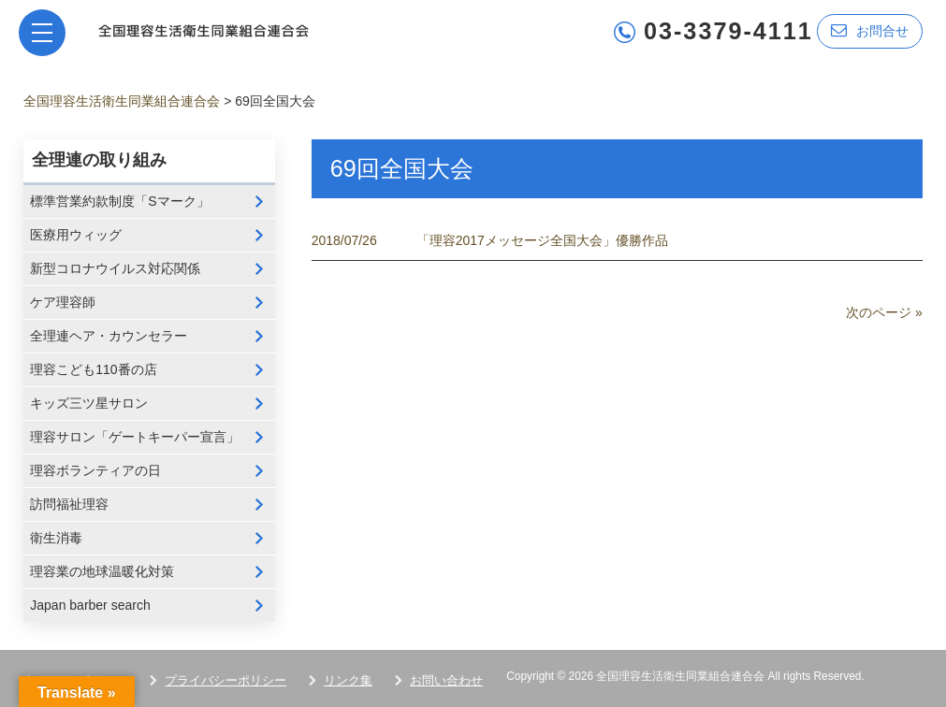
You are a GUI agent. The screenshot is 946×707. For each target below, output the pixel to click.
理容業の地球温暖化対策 (102, 571)
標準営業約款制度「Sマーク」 (119, 201)
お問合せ (870, 30)
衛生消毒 (56, 537)
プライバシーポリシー (225, 680)
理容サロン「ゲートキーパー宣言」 (135, 436)
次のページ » (884, 312)
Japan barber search (90, 605)
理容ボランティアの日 (95, 470)
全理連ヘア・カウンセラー (108, 335)
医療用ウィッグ (76, 234)
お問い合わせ (446, 680)
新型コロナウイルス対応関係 (115, 268)
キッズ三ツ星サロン (89, 403)
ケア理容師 (62, 302)
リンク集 (348, 680)
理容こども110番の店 (93, 369)
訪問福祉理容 (69, 504)
